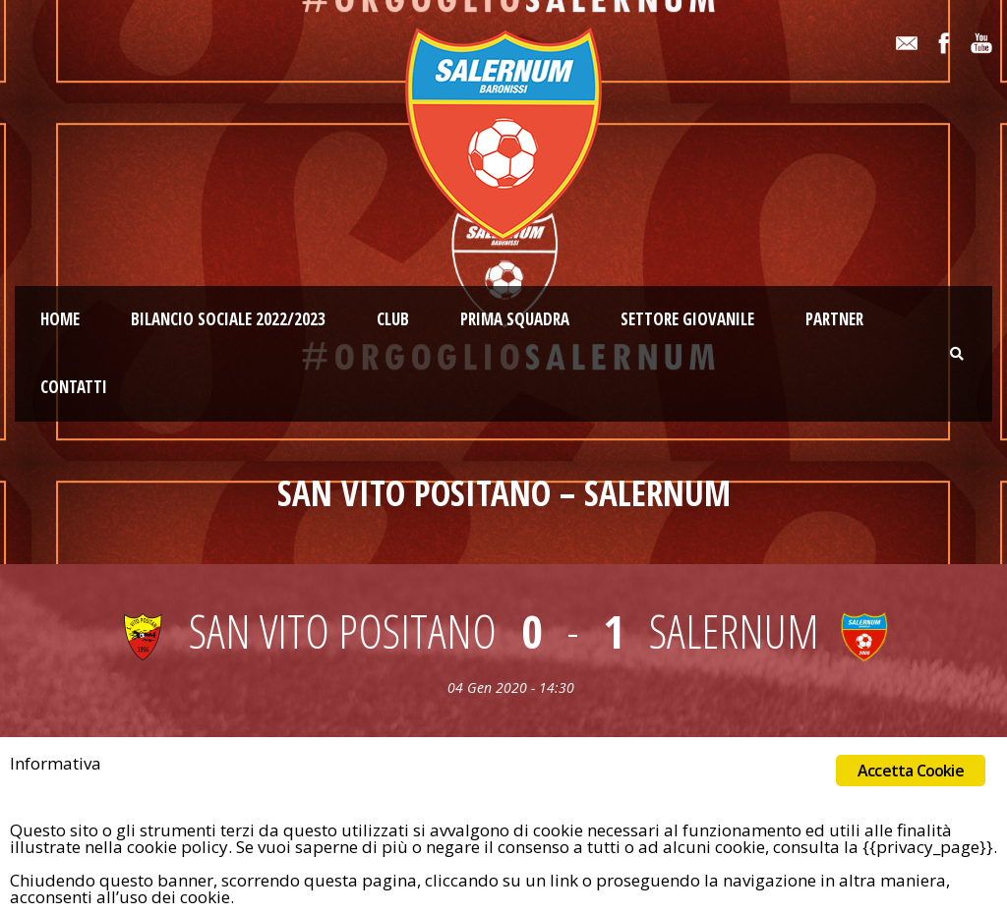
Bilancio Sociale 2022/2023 (228, 319)
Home (60, 319)
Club (393, 319)
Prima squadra (514, 319)
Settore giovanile (687, 319)
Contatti (73, 386)
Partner (834, 319)
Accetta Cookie (911, 770)
